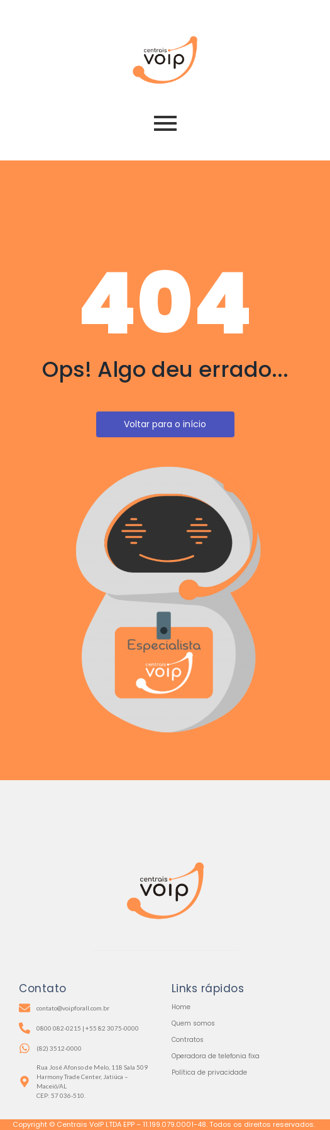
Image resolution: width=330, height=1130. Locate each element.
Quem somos (193, 1023)
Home (181, 1007)
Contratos (188, 1039)
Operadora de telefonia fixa (216, 1056)
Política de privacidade (209, 1072)
